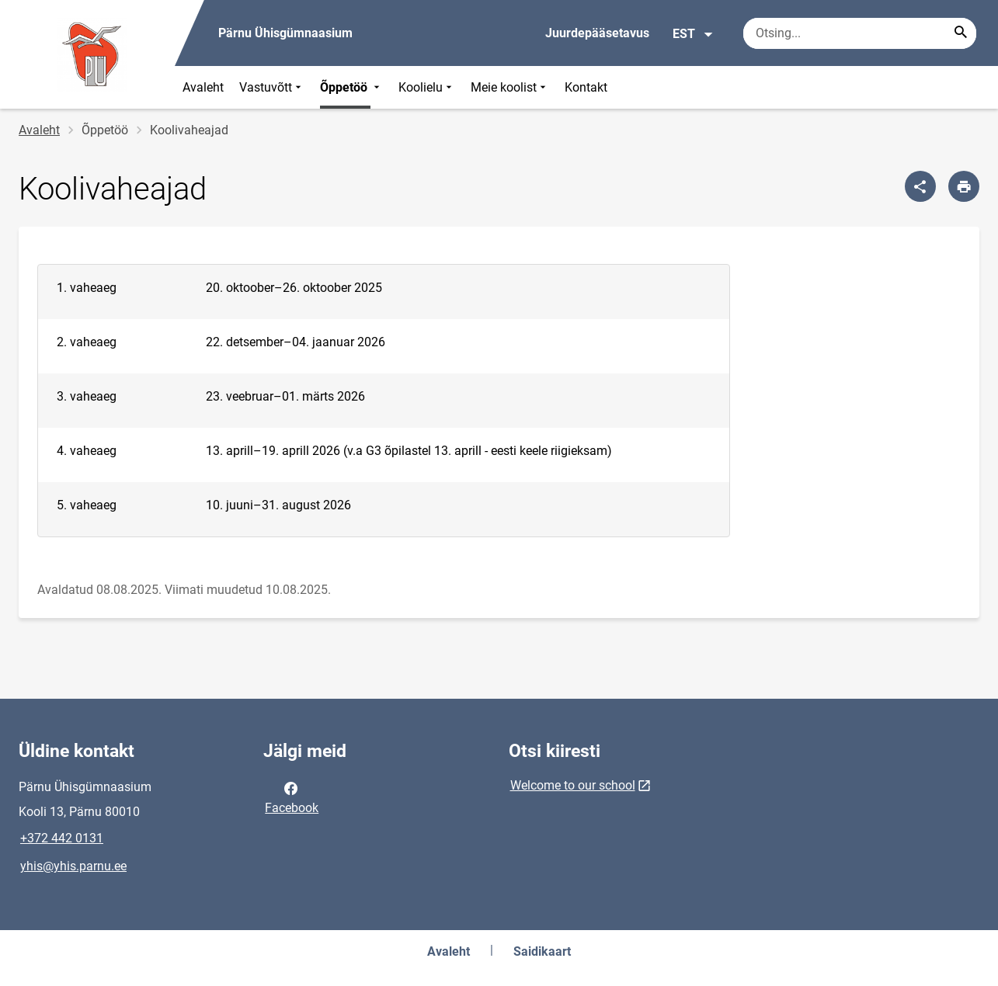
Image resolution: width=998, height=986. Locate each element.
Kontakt (586, 87)
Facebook (291, 796)
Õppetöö (351, 87)
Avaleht (203, 87)
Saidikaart (542, 951)
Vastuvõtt (271, 87)
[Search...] (961, 33)
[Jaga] (920, 186)
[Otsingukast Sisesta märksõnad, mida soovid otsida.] (859, 33)
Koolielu (426, 87)
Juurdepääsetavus (597, 33)
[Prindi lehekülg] (963, 186)
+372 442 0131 (61, 838)
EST (693, 34)
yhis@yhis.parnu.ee (73, 866)
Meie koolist (510, 87)
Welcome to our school (572, 785)
